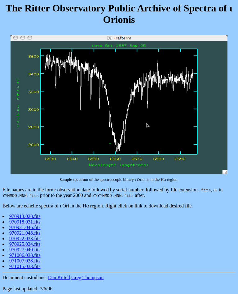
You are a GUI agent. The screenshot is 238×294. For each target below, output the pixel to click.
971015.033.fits (24, 266)
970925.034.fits (24, 244)
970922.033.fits (24, 238)
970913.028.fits (24, 216)
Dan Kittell (59, 277)
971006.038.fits (24, 255)
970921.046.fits (24, 227)
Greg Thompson (87, 277)
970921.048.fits (24, 233)
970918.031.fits (24, 221)
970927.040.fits (24, 249)
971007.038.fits (24, 260)
